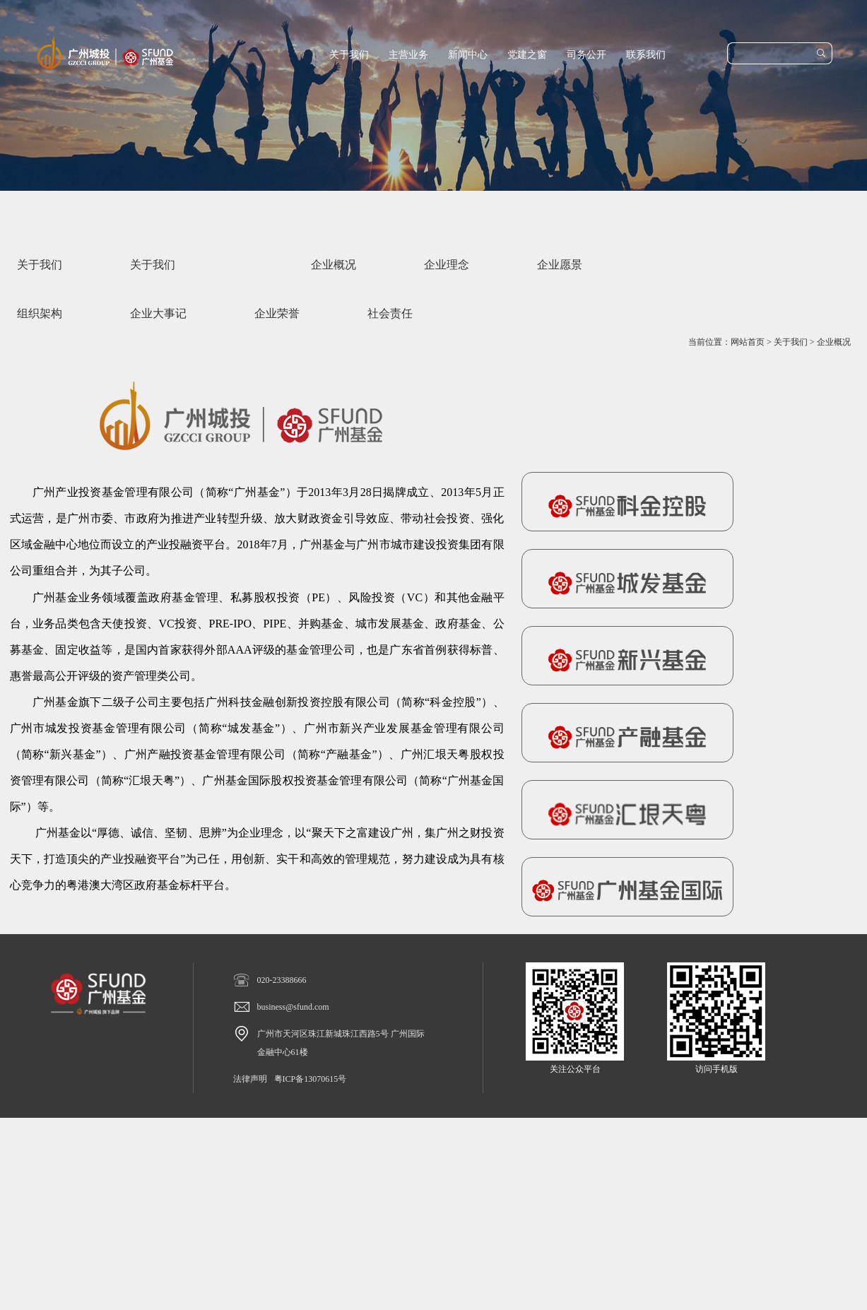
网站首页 (748, 342)
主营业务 (408, 54)
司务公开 (586, 54)
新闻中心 (468, 54)
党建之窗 (527, 54)
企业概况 (834, 342)
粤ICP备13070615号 (310, 1079)
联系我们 (646, 54)
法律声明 (250, 1079)
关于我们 (349, 54)
